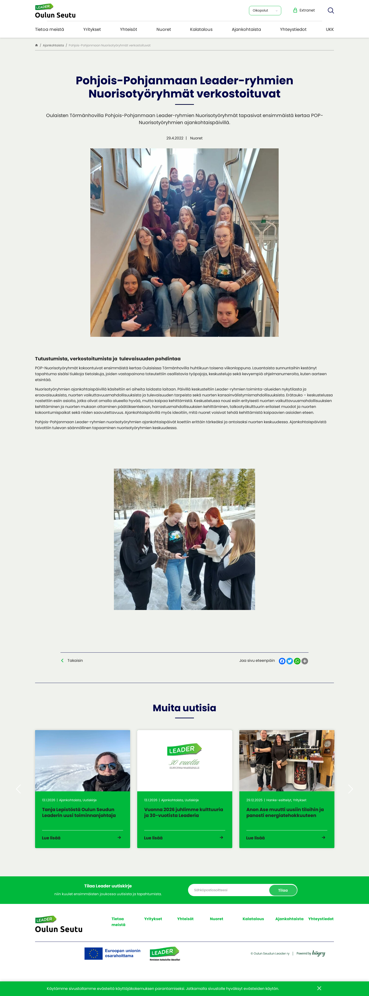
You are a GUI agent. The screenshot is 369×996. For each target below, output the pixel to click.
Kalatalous (201, 29)
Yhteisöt (128, 29)
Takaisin (75, 660)
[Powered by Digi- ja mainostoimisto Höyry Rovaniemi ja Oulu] (311, 961)
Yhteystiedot (293, 29)
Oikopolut (260, 10)
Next (350, 790)
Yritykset (92, 29)
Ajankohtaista (246, 29)
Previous (18, 790)
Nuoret (163, 29)
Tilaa (283, 892)
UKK (330, 29)
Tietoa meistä (49, 29)
